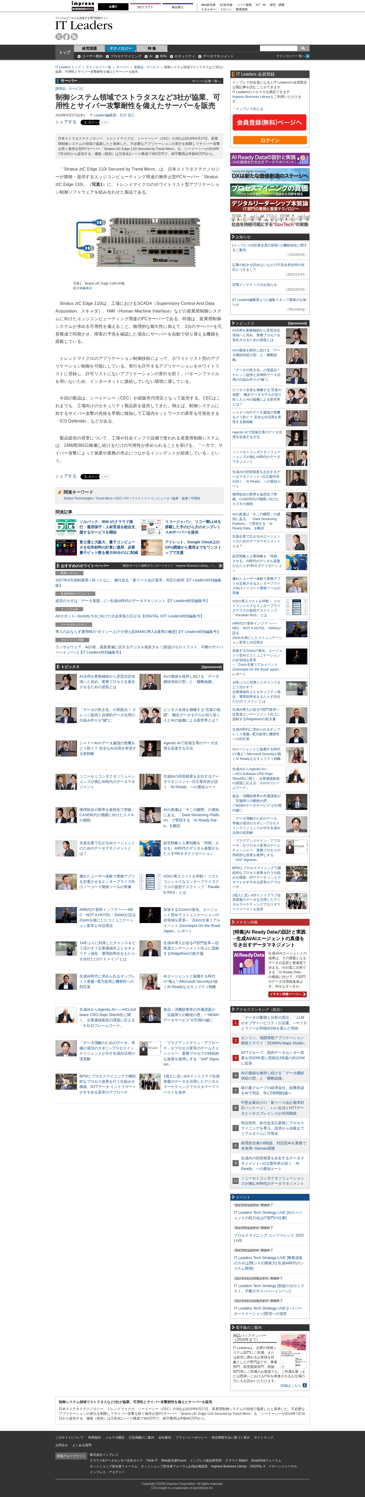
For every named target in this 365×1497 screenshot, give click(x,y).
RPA (163, 56)
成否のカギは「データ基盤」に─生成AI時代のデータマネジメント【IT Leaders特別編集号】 (132, 601)
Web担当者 (208, 4)
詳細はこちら (291, 1386)
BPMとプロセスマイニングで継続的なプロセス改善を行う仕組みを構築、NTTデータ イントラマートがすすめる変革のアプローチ (256, 877)
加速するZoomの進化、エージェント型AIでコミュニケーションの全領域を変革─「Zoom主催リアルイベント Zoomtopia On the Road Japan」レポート (191, 920)
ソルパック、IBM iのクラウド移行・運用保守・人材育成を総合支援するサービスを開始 (107, 527)
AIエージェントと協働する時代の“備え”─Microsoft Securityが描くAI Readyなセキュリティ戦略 (190, 981)
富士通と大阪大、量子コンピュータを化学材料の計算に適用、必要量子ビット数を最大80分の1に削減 (108, 547)
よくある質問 (81, 1445)
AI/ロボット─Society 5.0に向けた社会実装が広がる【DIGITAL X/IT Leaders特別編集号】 (129, 616)
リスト (105, 122)
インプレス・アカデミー (107, 1472)
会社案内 (164, 1437)
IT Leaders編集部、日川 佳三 (112, 115)
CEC (118, 498)
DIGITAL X (257, 1466)
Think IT (152, 1460)
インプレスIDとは (249, 109)
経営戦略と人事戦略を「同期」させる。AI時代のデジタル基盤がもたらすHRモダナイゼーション (191, 848)
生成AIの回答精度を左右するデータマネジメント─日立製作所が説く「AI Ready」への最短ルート (191, 781)
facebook (66, 36)
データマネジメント (218, 56)
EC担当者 (226, 4)
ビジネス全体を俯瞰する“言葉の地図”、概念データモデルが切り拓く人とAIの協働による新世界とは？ (191, 715)
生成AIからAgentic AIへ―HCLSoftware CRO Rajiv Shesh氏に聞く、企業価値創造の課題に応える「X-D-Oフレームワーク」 (256, 778)
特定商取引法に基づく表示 (231, 1437)
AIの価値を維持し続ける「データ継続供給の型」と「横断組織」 (256, 355)
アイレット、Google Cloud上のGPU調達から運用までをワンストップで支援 (193, 547)
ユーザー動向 (92, 56)
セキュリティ (185, 56)
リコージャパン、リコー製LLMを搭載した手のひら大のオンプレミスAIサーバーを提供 (193, 527)
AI (150, 56)
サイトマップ (263, 1437)
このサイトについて (69, 1437)
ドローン (226, 9)
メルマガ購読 (114, 1437)
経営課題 (89, 48)
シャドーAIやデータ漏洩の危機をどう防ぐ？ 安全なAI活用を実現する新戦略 (107, 748)
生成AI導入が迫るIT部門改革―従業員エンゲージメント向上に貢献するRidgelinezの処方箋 (191, 948)
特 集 (152, 48)
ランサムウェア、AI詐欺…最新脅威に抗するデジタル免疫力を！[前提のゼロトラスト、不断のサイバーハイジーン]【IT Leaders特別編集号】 (139, 649)
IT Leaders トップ (68, 67)
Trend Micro (104, 498)
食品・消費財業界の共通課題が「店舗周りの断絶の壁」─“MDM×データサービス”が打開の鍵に (191, 1014)
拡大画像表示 (82, 288)
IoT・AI (261, 4)
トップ (64, 52)
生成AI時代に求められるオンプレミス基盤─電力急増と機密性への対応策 (107, 981)
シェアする (66, 122)
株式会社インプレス (104, 1455)
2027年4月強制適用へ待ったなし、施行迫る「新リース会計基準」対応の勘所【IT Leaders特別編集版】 (138, 582)
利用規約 (94, 1437)
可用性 (195, 498)
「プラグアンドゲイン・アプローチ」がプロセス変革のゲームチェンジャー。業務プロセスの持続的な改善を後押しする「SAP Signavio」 (191, 1053)
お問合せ (61, 1445)
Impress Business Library (251, 97)
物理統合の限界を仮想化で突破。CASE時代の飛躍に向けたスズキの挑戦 (107, 814)
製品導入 (178, 7)
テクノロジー (121, 48)
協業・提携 (180, 498)
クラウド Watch (236, 1460)
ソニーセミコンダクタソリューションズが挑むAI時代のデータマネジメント (107, 781)
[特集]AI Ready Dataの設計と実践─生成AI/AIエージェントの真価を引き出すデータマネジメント (269, 938)
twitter (59, 36)
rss (74, 36)
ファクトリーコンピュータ (150, 498)
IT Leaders (84, 25)
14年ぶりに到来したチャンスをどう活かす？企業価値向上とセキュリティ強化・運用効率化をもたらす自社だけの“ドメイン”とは (256, 691)
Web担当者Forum (173, 1460)
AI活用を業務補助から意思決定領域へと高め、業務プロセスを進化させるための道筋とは (107, 681)
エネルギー (208, 9)
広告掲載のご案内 (141, 1437)
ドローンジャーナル (283, 1466)
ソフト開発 (244, 4)
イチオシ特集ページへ (286, 994)
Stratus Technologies (78, 498)
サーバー (122, 67)
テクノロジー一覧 (98, 67)
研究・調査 (277, 4)
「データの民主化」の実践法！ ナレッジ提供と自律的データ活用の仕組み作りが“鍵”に (107, 715)
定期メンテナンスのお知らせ (254, 285)
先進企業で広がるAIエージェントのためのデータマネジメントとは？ (107, 848)
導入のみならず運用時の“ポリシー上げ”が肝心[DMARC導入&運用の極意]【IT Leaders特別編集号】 (138, 632)
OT (126, 498)
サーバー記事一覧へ (206, 81)
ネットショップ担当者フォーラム (113, 1466)
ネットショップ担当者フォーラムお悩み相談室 (174, 1466)
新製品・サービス (146, 67)
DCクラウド (145, 7)
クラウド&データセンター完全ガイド (116, 1460)
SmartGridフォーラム (266, 1460)
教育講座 (242, 9)
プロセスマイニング (125, 56)
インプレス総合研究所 (206, 1460)
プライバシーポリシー (191, 1437)
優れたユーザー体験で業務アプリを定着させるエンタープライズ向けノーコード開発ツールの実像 (107, 881)
